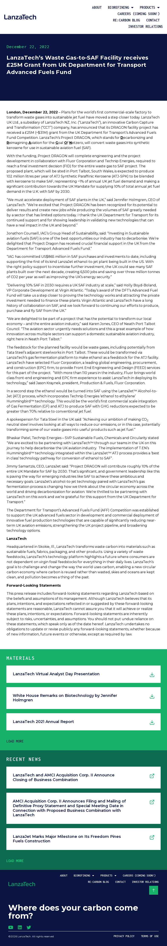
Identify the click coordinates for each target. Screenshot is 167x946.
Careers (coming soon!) (138, 14)
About (97, 7)
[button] (15, 741)
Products (150, 7)
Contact (153, 20)
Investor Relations (145, 26)
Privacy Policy (124, 936)
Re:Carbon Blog (126, 20)
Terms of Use (150, 936)
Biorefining (120, 7)
